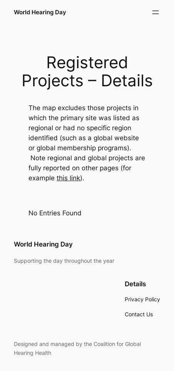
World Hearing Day (40, 12)
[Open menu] (155, 12)
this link (68, 178)
